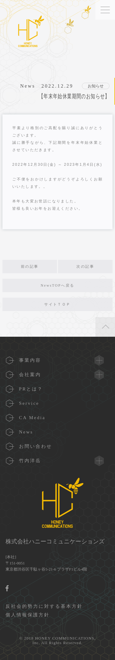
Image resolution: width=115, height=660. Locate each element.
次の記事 (85, 266)
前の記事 (30, 266)
